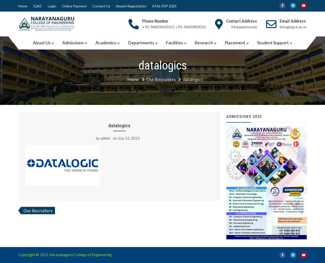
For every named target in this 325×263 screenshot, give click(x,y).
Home (22, 6)
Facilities (174, 42)
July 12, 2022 (129, 138)
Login (52, 6)
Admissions (73, 42)
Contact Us (101, 6)
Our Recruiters (38, 210)
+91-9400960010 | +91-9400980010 (174, 26)
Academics (105, 42)
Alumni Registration (131, 6)
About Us (42, 42)
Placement (235, 42)
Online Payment (74, 6)
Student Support (273, 42)
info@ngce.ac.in (293, 26)
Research (204, 42)
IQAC (37, 6)
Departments (141, 42)
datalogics (119, 125)
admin (105, 138)
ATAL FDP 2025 (164, 6)
